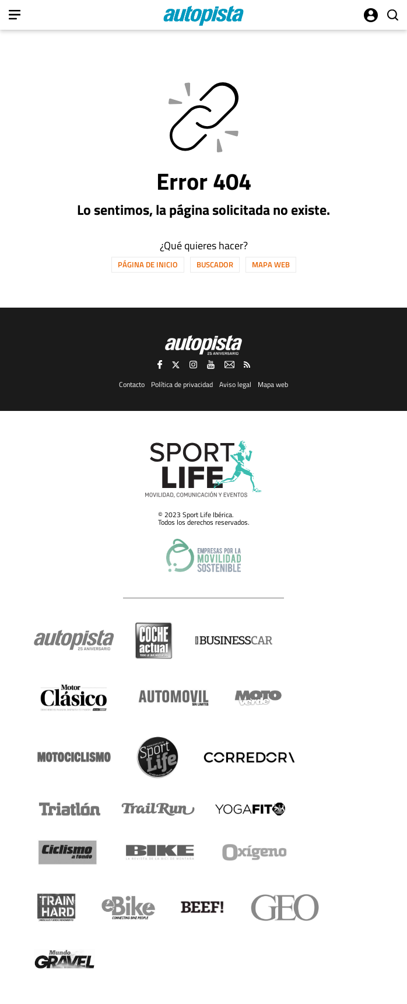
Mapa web (271, 264)
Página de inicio (148, 264)
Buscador (215, 264)
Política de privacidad (182, 384)
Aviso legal (235, 384)
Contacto (132, 384)
